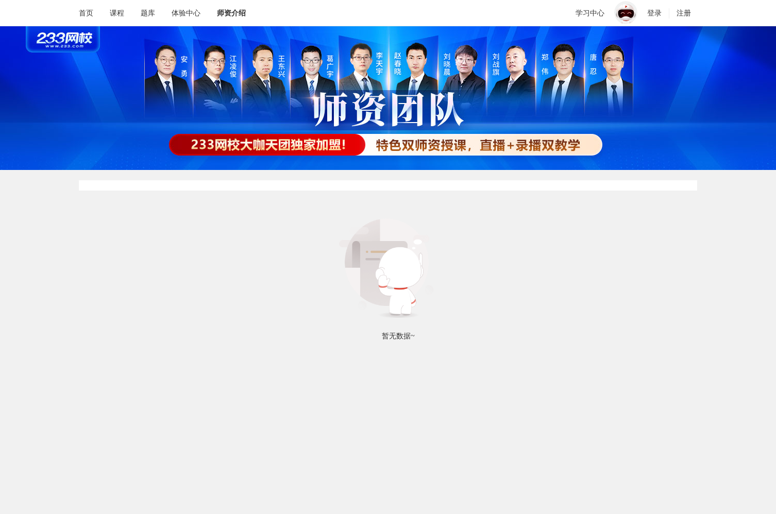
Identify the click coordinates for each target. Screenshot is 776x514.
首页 (86, 13)
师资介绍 (231, 13)
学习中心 (590, 13)
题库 (148, 13)
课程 (117, 13)
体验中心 (186, 13)
